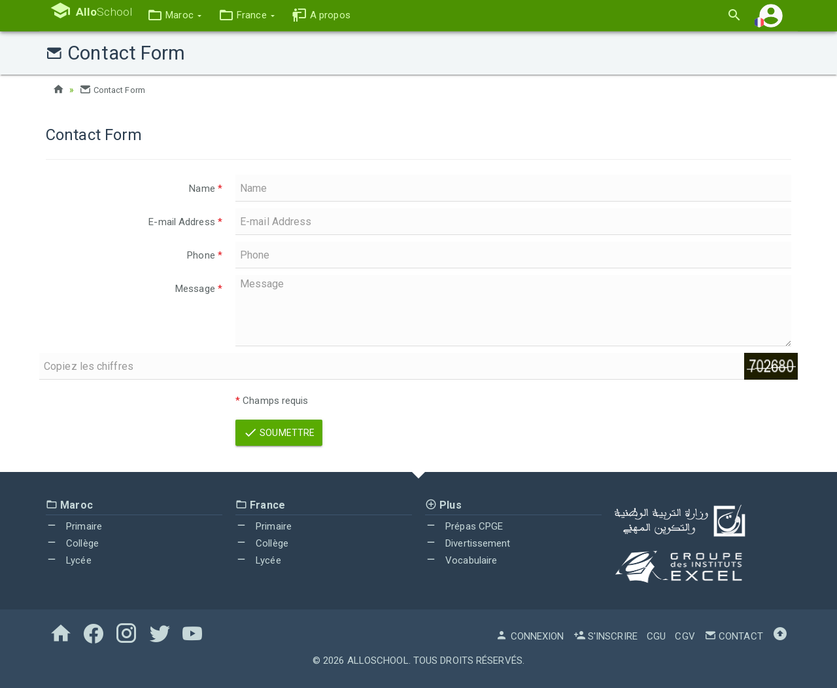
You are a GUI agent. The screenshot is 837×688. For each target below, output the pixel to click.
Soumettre (279, 432)
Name (205, 188)
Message (198, 289)
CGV (684, 636)
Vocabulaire (461, 560)
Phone (204, 255)
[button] (185, 15)
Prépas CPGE (464, 526)
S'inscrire (605, 636)
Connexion (530, 636)
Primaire (74, 526)
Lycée (69, 560)
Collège (72, 543)
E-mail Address (185, 222)
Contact (733, 636)
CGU (656, 636)
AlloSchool (378, 660)
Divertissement (468, 543)
